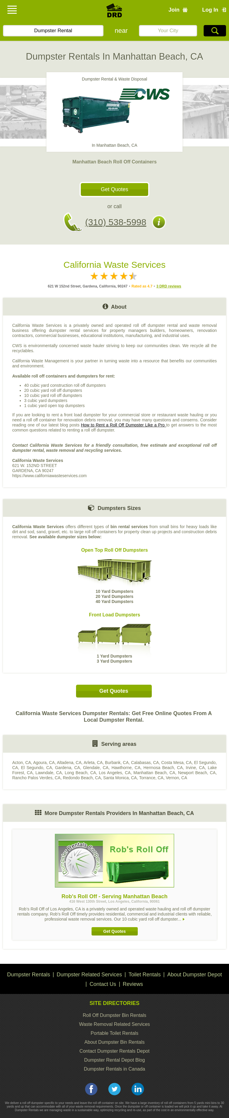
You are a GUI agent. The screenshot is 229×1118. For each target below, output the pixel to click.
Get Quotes (114, 189)
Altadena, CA (69, 762)
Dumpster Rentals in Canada (114, 1068)
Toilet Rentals (145, 975)
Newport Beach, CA (197, 772)
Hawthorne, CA (126, 767)
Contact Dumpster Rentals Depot (115, 1051)
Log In (210, 10)
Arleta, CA (93, 762)
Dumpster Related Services (89, 975)
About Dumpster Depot (194, 975)
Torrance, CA (151, 777)
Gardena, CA (67, 767)
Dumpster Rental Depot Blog (114, 1060)
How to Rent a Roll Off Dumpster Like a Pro (123, 425)
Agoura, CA (44, 762)
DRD (114, 12)
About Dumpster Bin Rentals (114, 1042)
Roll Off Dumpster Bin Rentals (114, 1015)
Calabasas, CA (145, 762)
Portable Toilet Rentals (114, 1033)
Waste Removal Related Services (114, 1024)
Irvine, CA (195, 767)
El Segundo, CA (36, 767)
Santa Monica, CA (120, 777)
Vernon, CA (176, 777)
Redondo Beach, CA (82, 777)
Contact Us (102, 984)
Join (174, 10)
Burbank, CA (117, 762)
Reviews (133, 984)
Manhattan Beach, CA (154, 772)
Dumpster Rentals (28, 975)
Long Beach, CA (80, 772)
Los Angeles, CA (115, 772)
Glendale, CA (95, 767)
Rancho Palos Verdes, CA (36, 777)
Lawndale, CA (48, 772)
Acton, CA (21, 762)
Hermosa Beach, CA (163, 767)
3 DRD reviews (168, 286)
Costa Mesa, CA (176, 762)
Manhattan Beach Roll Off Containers (114, 161)
